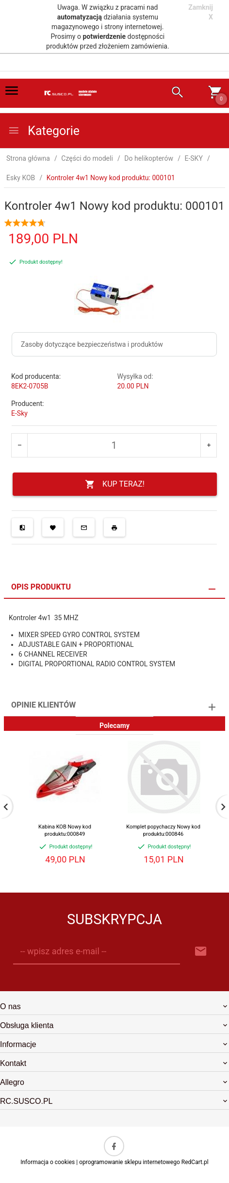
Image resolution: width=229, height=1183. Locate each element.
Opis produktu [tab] (41, 587)
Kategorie (44, 131)
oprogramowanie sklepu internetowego (129, 1162)
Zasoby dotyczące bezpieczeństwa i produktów (92, 344)
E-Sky (19, 413)
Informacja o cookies (47, 1162)
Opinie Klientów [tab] (43, 705)
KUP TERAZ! (115, 484)
